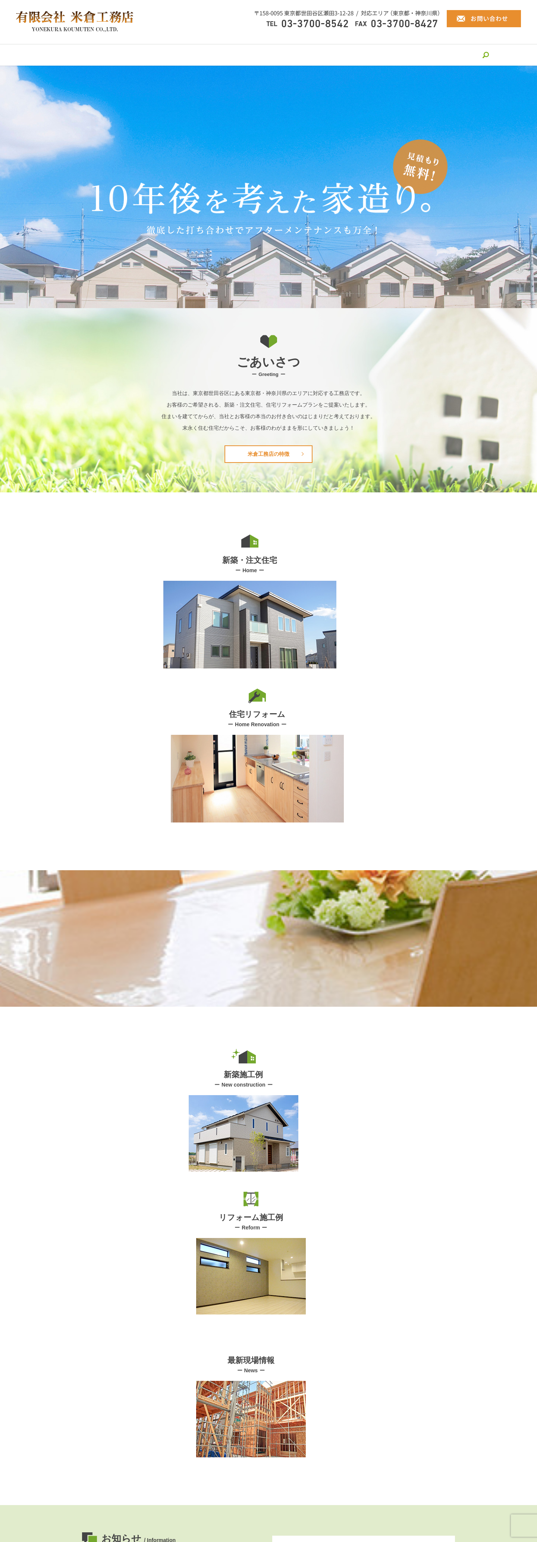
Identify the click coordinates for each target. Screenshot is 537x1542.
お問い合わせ (268, 1397)
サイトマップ (298, 1499)
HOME (87, 54)
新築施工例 (318, 54)
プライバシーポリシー (249, 1499)
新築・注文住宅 (219, 54)
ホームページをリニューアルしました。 (181, 1151)
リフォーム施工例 (366, 54)
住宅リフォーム (271, 54)
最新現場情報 (418, 54)
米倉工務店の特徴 (165, 54)
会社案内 (119, 54)
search (452, 54)
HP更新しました (153, 1133)
